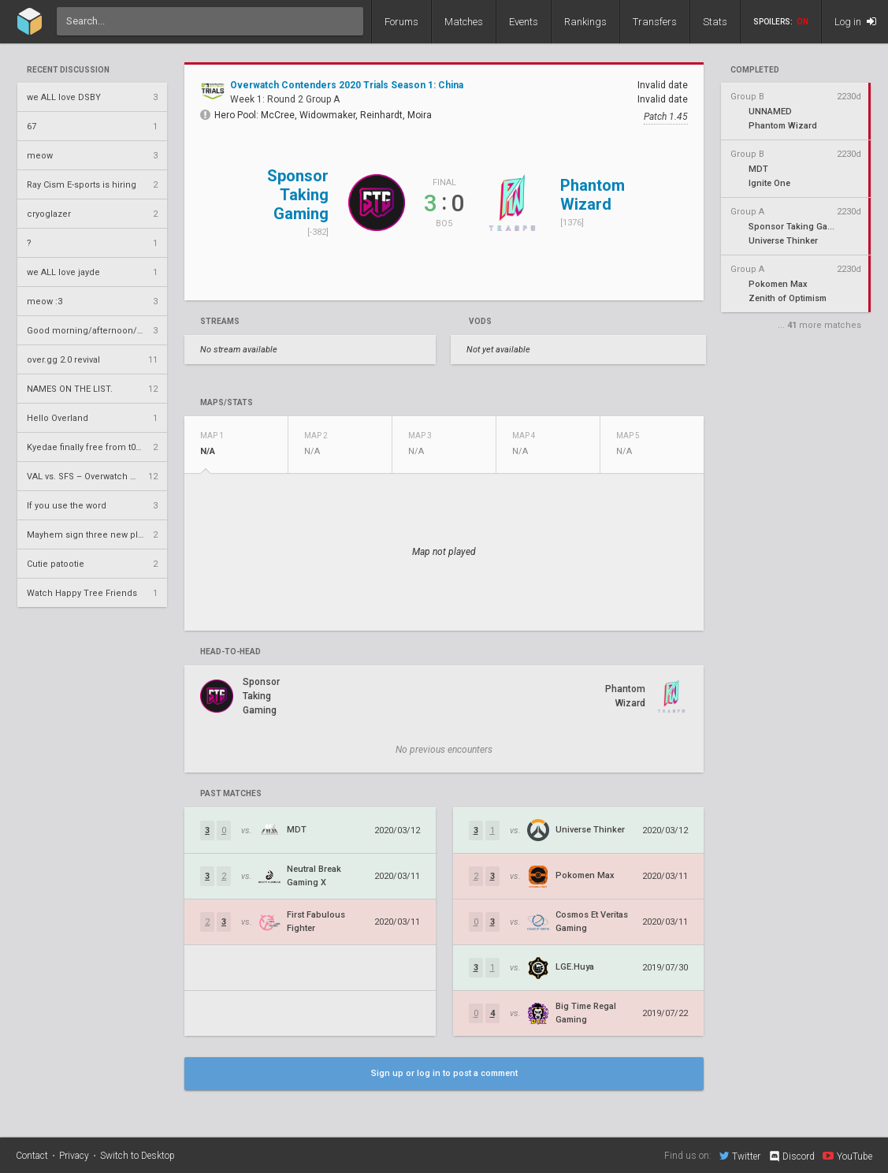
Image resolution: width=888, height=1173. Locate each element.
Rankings (585, 22)
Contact (32, 1155)
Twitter (739, 1155)
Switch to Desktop (137, 1155)
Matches (463, 22)
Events (523, 22)
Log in (855, 22)
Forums (401, 22)
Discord (791, 1156)
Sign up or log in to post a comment (444, 1073)
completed (754, 70)
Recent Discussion (68, 70)
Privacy (74, 1155)
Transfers (655, 22)
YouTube (847, 1155)
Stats (715, 22)
